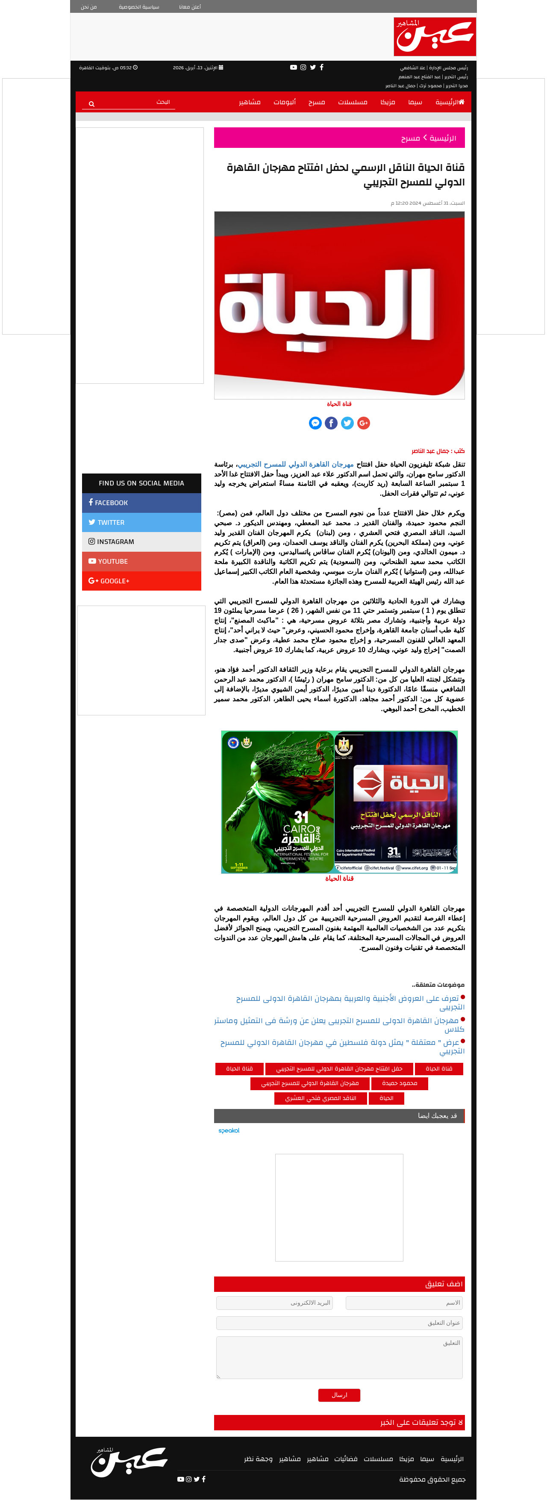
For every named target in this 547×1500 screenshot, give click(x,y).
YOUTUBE (108, 561)
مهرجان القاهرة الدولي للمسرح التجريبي (296, 464)
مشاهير (250, 102)
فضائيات (346, 1459)
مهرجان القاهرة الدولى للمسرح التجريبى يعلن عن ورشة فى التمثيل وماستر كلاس (339, 1025)
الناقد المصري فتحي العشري (320, 1098)
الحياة (386, 1098)
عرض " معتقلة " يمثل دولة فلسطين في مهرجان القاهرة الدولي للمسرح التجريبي (343, 1047)
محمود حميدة (400, 1083)
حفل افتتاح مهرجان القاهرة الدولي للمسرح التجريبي (339, 1068)
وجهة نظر (258, 1459)
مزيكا (387, 102)
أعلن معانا (190, 7)
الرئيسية (450, 102)
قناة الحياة (239, 1068)
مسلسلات (353, 102)
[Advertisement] (142, 659)
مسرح (317, 102)
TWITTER (106, 522)
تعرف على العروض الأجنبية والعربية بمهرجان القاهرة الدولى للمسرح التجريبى (350, 1003)
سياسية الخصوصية (139, 7)
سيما (415, 102)
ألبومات (285, 102)
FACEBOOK (108, 503)
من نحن (89, 7)
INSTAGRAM (111, 542)
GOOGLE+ (109, 581)
